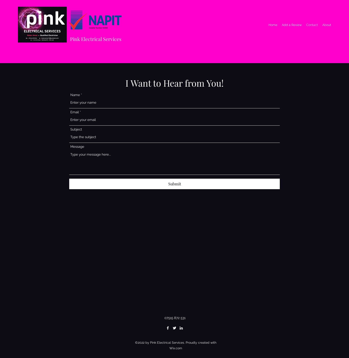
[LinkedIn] (181, 328)
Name (75, 95)
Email (74, 112)
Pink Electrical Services (95, 39)
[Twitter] (174, 328)
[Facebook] (168, 328)
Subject (76, 129)
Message (77, 146)
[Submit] (174, 184)
